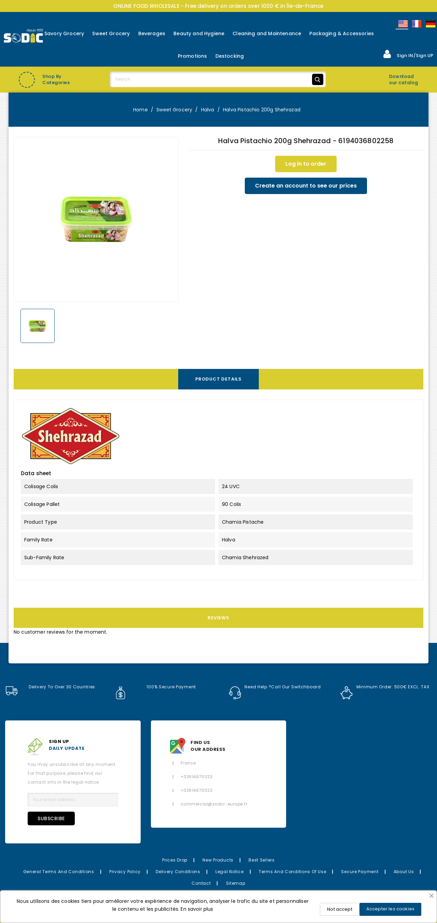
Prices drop (174, 860)
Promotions (192, 56)
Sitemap (235, 883)
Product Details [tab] (218, 379)
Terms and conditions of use (292, 871)
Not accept (339, 909)
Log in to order (305, 164)
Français (416, 24)
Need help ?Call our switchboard (275, 687)
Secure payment (359, 871)
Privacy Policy (125, 871)
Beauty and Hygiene (198, 33)
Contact (201, 883)
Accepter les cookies (390, 909)
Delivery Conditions (178, 871)
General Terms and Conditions (58, 871)
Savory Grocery (64, 33)
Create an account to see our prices (306, 186)
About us (404, 871)
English (402, 24)
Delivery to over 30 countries (50, 687)
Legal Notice (229, 871)
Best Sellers (262, 860)
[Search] (218, 79)
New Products (218, 860)
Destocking (229, 56)
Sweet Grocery (111, 33)
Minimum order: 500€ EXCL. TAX (384, 687)
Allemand (430, 24)
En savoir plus (197, 909)
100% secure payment (155, 687)
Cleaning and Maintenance (266, 33)
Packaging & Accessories (341, 33)
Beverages (151, 33)
